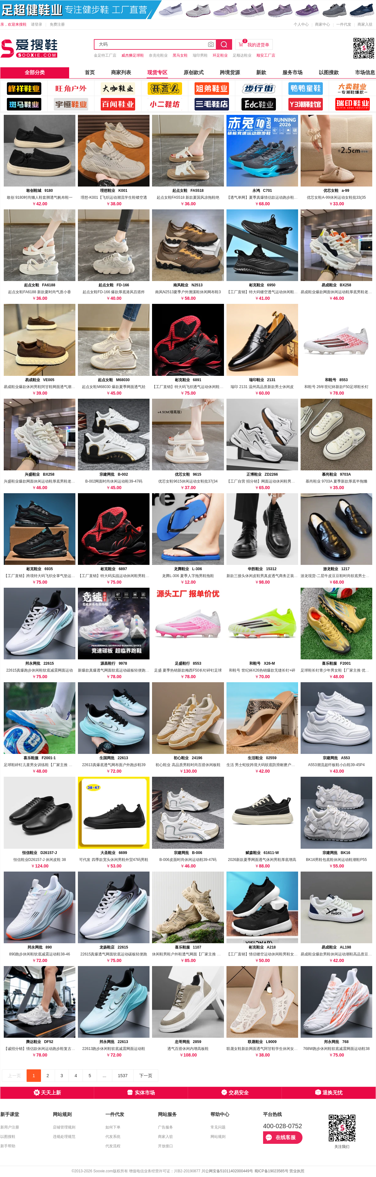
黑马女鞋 (180, 55)
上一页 (14, 1075)
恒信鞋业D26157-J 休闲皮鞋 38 (39, 859)
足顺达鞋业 (242, 55)
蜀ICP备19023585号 (271, 1171)
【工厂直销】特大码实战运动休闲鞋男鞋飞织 (115, 576)
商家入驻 (365, 24)
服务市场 (292, 72)
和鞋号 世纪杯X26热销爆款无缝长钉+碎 (262, 670)
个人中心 (301, 24)
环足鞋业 (220, 55)
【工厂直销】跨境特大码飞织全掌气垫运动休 (41, 576)
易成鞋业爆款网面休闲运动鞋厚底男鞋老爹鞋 (338, 292)
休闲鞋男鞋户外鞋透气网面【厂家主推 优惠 (188, 954)
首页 (90, 72)
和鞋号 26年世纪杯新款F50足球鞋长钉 (336, 387)
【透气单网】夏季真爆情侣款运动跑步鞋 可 (262, 197)
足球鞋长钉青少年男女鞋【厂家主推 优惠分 (337, 670)
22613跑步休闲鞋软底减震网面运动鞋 (113, 1049)
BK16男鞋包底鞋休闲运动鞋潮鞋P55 (336, 859)
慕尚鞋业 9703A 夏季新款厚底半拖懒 (336, 481)
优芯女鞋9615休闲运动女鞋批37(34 (187, 481)
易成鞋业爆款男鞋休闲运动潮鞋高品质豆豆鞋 (338, 954)
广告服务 (165, 1127)
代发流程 (112, 1146)
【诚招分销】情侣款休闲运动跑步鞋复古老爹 (41, 1049)
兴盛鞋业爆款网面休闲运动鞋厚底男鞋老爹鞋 (41, 481)
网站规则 (218, 1136)
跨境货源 (230, 72)
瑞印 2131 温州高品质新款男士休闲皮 (262, 387)
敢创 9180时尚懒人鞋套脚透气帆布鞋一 (40, 197)
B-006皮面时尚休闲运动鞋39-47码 (188, 859)
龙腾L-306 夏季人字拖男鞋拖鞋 (188, 576)
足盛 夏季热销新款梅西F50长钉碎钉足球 (188, 670)
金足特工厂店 (105, 55)
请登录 (36, 24)
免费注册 (57, 24)
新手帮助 (7, 1146)
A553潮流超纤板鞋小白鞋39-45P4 (336, 765)
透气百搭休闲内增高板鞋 (188, 1049)
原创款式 (194, 72)
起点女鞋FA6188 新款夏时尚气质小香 (39, 292)
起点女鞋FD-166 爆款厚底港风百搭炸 (114, 292)
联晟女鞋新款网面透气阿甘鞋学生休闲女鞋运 (264, 1049)
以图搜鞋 (7, 1136)
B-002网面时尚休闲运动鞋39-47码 (113, 481)
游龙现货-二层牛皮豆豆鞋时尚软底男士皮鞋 (337, 576)
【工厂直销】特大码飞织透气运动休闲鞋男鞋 (189, 387)
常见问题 (218, 1127)
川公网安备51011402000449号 (227, 1171)
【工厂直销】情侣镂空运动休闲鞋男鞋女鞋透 (264, 954)
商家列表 (121, 72)
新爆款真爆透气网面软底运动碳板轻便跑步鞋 (115, 670)
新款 (261, 72)
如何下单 (112, 1127)
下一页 (145, 1075)
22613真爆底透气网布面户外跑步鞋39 (113, 765)
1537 (123, 1075)
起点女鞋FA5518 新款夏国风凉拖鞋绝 (188, 197)
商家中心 (322, 24)
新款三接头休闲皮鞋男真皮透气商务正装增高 (264, 576)
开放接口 (165, 1146)
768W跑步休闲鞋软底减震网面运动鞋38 (336, 1049)
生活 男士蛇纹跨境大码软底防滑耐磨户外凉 (262, 765)
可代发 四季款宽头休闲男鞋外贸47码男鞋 (113, 859)
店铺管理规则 (64, 1127)
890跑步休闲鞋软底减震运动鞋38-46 (39, 954)
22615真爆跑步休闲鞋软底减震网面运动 (39, 670)
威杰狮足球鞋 (132, 55)
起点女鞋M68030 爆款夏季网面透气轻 (113, 387)
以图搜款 (329, 72)
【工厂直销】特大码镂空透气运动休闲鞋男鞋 (264, 292)
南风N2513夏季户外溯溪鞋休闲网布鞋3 (188, 292)
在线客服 (281, 1137)
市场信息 (365, 72)
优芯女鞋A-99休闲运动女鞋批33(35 (336, 197)
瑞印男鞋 (200, 55)
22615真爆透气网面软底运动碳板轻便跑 (113, 954)
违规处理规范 (64, 1136)
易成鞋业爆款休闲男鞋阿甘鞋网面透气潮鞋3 (40, 387)
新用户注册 (9, 1127)
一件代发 (343, 24)
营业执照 (296, 1171)
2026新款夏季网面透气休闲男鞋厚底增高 (262, 859)
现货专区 (157, 72)
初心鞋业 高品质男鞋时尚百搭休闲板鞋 (187, 765)
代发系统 (112, 1136)
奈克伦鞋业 (158, 55)
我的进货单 (255, 43)
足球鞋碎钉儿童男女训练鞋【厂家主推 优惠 (40, 765)
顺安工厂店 (266, 55)
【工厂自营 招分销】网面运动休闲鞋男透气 (262, 481)
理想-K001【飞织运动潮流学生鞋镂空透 (114, 197)
